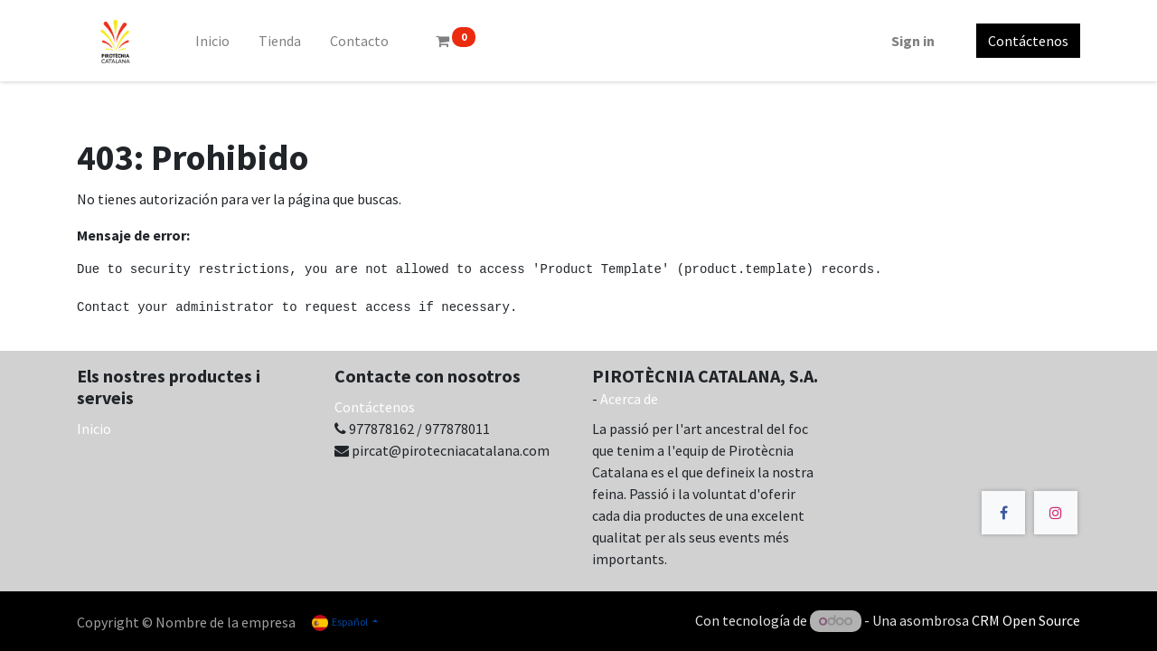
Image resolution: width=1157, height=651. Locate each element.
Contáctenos (1028, 41)
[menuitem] (212, 41)
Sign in (913, 41)
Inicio (94, 429)
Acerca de (629, 399)
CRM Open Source (1026, 620)
